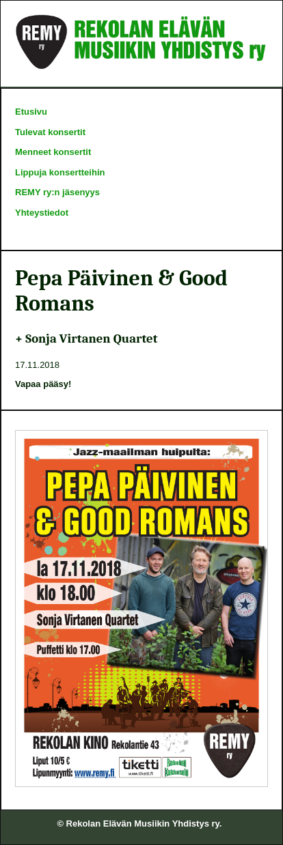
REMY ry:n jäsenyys (57, 192)
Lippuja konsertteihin (60, 172)
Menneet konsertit (53, 152)
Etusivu (31, 111)
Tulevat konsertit (50, 132)
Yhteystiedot (41, 212)
